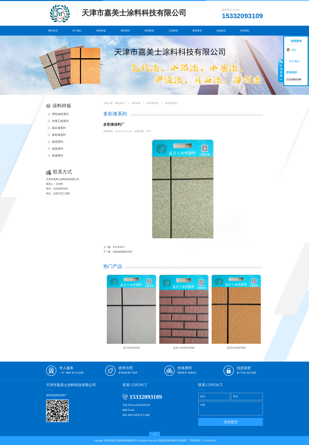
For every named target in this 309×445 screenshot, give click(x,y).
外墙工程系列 (60, 121)
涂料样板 (101, 30)
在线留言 (221, 30)
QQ (293, 49)
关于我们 (77, 30)
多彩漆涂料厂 (172, 103)
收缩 (281, 70)
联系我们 (245, 30)
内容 (230, 408)
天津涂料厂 (182, 440)
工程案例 (173, 30)
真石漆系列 (59, 127)
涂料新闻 (149, 30)
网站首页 (53, 30)
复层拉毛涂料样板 (236, 312)
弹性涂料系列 (60, 114)
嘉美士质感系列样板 (183, 312)
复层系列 (57, 141)
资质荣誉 (197, 30)
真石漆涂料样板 (131, 312)
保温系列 (57, 148)
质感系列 (57, 155)
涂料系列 (125, 30)
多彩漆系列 (59, 134)
